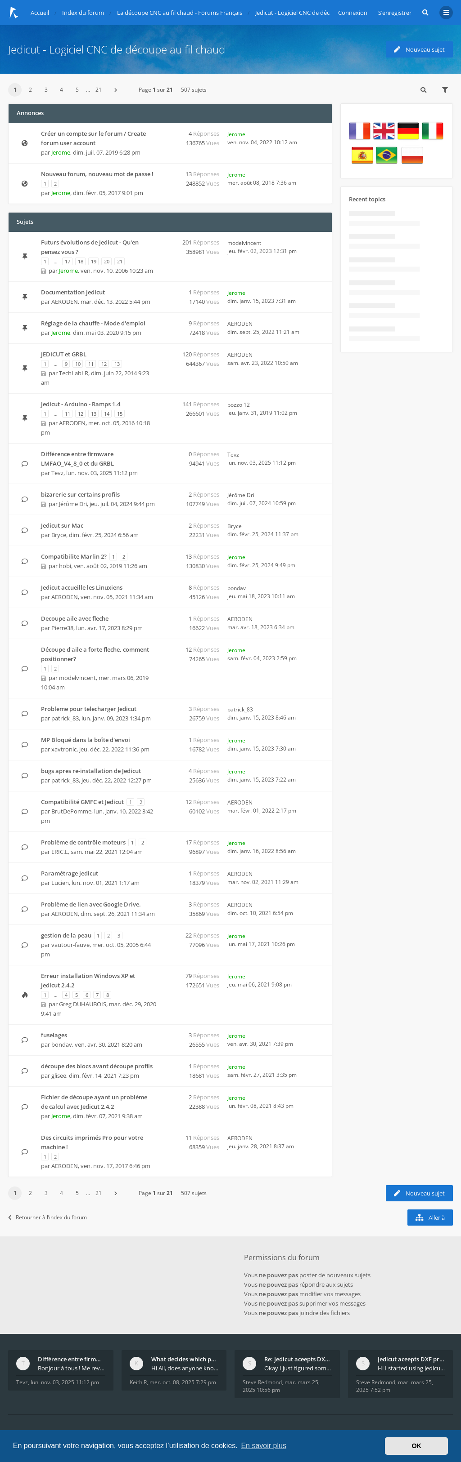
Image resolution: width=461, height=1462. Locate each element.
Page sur (156, 89)
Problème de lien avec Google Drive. (91, 904)
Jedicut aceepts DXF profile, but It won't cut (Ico (411, 1359)
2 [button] (30, 89)
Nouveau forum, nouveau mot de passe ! (97, 174)
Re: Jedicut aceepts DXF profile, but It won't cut (298, 1359)
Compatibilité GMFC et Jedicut (82, 802)
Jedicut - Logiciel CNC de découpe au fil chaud (116, 49)
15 (119, 413)
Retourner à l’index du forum (47, 1217)
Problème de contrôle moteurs (83, 842)
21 (119, 261)
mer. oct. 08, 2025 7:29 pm (182, 1382)
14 (106, 413)
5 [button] (77, 89)
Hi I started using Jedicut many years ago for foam (411, 1368)
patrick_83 (65, 718)
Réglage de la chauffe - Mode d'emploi (93, 323)
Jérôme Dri (73, 504)
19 (93, 261)
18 (80, 261)
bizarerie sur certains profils (80, 494)
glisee (58, 1075)
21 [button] (98, 89)
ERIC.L (59, 852)
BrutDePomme (71, 811)
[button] (116, 90)
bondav (236, 588)
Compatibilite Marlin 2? (74, 556)
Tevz (57, 473)
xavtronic (64, 749)
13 (117, 363)
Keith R (138, 1382)
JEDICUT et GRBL (63, 354)
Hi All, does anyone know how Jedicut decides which (185, 1368)
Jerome (60, 152)
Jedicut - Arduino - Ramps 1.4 (80, 404)
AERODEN (64, 302)
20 (106, 261)
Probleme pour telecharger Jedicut (88, 709)
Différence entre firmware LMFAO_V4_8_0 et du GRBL (71, 1359)
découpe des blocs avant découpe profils (97, 1066)
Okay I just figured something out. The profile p (298, 1368)
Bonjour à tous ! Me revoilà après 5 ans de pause (71, 1368)
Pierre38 (62, 628)
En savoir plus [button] (263, 1445)
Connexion (352, 13)
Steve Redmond (262, 1382)
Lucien (60, 883)
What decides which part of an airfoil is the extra (185, 1359)
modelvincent (244, 243)
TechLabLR (73, 373)
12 (104, 363)
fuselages (54, 1035)
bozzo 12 (238, 405)
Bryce (58, 535)
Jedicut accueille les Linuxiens (81, 587)
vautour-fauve (70, 945)
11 (91, 363)
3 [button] (46, 89)
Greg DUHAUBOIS (82, 1004)
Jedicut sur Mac (62, 525)
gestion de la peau (66, 935)
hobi (65, 566)
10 (78, 363)
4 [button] (61, 89)
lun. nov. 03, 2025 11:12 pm (65, 1382)
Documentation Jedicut (73, 292)
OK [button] (416, 1445)
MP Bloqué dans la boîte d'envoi (85, 740)
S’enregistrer (394, 13)
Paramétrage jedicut (69, 873)
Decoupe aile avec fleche (74, 618)
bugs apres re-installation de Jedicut (91, 771)
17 (67, 261)
